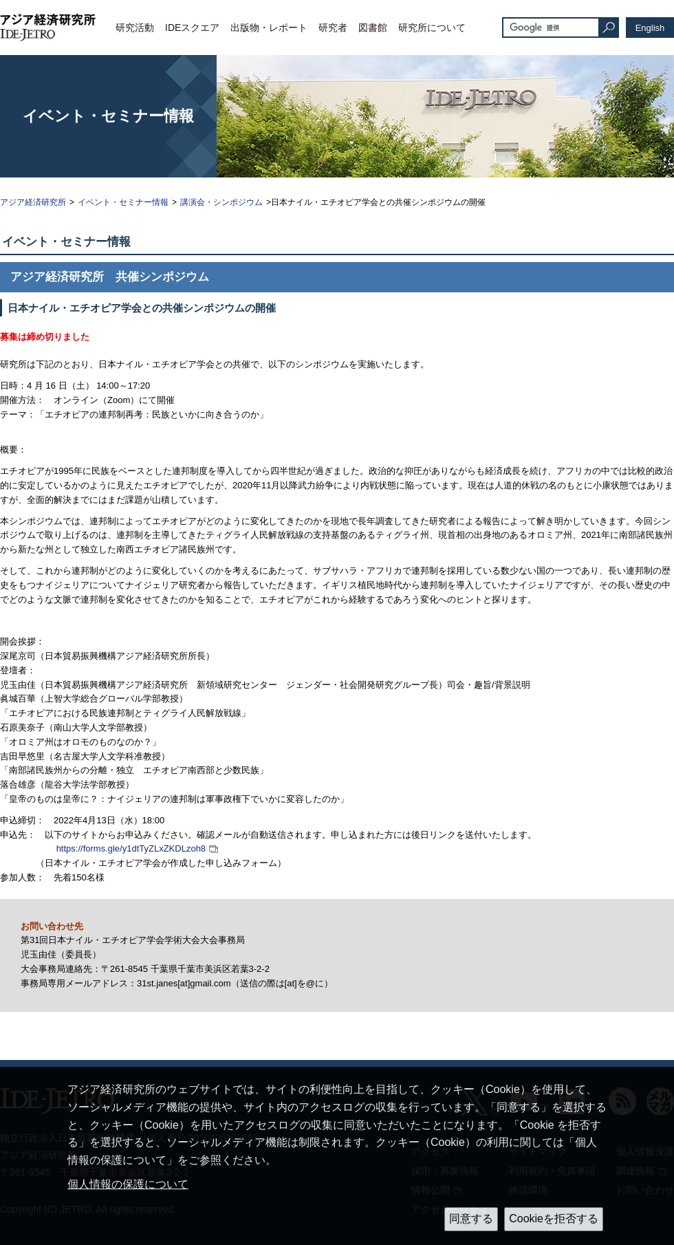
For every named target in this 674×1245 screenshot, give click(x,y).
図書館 (372, 27)
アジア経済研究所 (33, 202)
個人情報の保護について (127, 1184)
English (650, 28)
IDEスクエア (192, 27)
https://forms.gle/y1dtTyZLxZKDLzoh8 (131, 848)
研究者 (332, 27)
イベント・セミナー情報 (123, 202)
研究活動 (135, 27)
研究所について (432, 27)
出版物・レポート (268, 27)
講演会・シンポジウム (221, 202)
